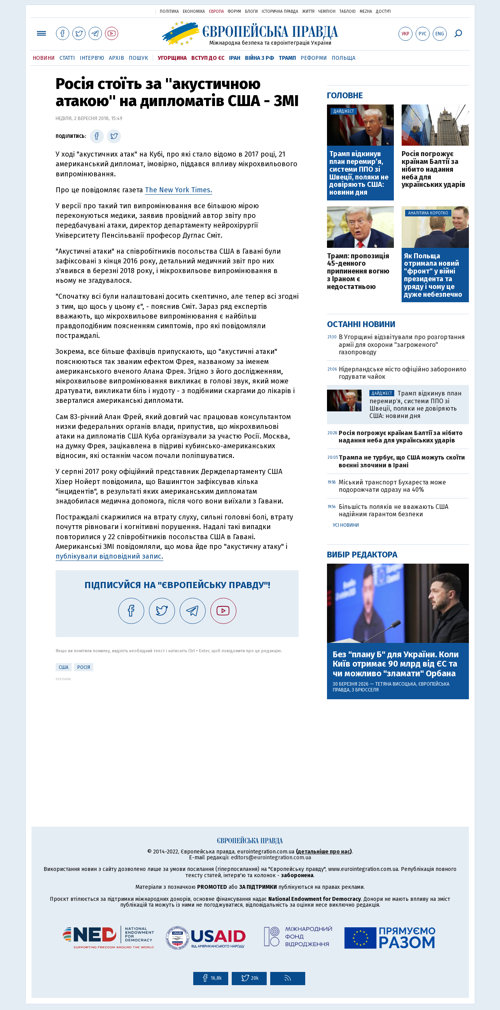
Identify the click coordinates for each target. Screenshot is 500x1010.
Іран (234, 58)
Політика (169, 11)
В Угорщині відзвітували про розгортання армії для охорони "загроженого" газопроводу (402, 344)
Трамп (287, 58)
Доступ (383, 11)
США (63, 667)
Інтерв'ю (92, 58)
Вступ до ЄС (207, 58)
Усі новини (346, 525)
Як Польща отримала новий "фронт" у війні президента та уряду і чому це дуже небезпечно (433, 275)
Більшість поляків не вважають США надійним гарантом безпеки (393, 510)
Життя (308, 11)
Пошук (138, 58)
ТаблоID (347, 11)
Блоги (251, 11)
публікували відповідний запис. (109, 556)
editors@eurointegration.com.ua (271, 857)
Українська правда (130, 11)
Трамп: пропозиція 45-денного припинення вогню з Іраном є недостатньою (358, 271)
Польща (343, 58)
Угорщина (172, 58)
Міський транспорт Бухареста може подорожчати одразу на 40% (392, 486)
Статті (67, 58)
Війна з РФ (259, 58)
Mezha (366, 11)
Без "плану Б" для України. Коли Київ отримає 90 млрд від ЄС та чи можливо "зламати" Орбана (396, 664)
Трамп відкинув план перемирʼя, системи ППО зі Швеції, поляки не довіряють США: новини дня (358, 173)
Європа (216, 11)
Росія (83, 667)
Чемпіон (327, 11)
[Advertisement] (177, 735)
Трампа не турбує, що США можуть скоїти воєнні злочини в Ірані (402, 461)
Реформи (314, 58)
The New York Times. (178, 190)
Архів (116, 58)
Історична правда (280, 11)
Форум (234, 11)
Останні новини (361, 324)
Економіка (194, 11)
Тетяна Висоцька (395, 684)
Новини (44, 58)
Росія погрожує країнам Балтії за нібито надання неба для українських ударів (433, 169)
